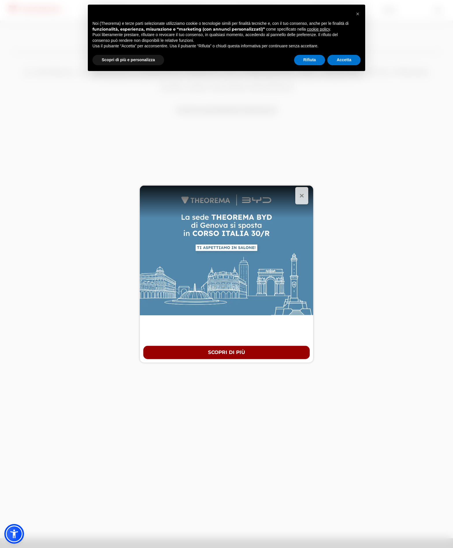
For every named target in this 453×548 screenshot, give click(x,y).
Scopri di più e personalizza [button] (128, 59)
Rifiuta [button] (309, 59)
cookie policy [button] (318, 29)
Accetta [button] (344, 59)
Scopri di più (226, 352)
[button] (14, 533)
